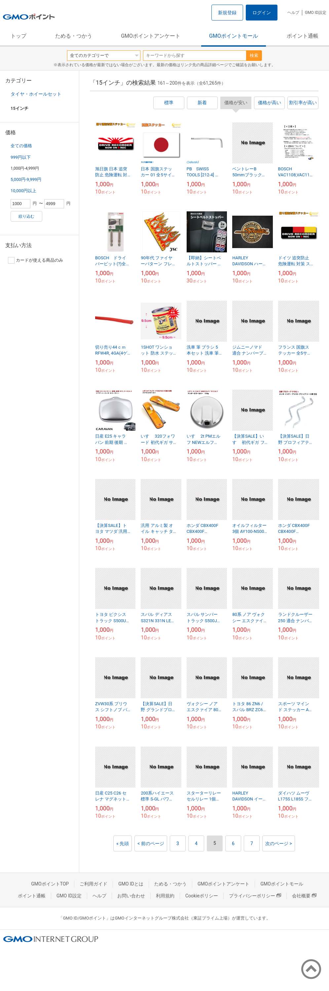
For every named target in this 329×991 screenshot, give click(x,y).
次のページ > (278, 843)
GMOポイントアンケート (150, 36)
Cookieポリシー (201, 895)
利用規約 (165, 895)
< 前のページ (150, 843)
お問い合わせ (131, 895)
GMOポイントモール (233, 36)
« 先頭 (122, 843)
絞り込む (26, 216)
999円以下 (21, 157)
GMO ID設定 (315, 12)
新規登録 (227, 12)
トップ (18, 36)
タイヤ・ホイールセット (36, 94)
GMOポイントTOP (50, 883)
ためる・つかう (73, 36)
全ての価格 (21, 145)
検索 (254, 55)
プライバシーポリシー (255, 895)
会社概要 (304, 895)
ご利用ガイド (93, 883)
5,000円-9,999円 (26, 179)
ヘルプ (293, 12)
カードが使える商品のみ (35, 260)
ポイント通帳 (302, 36)
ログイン (261, 12)
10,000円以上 (23, 190)
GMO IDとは (130, 883)
